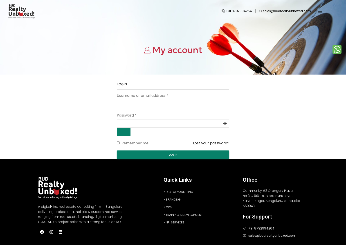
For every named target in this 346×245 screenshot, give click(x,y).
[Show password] (124, 132)
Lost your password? (211, 143)
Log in (173, 155)
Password (127, 115)
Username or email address (142, 95)
